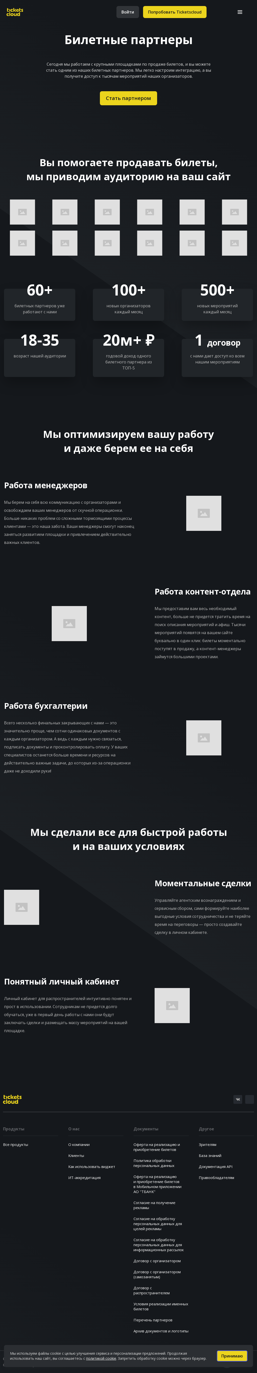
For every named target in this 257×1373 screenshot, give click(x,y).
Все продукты (15, 1144)
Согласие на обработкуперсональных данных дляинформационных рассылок (159, 1244)
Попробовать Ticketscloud (175, 12)
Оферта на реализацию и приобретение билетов (157, 1147)
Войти (127, 12)
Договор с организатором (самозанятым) (157, 1274)
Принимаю (232, 1356)
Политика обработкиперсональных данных (154, 1163)
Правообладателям (216, 1177)
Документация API (216, 1166)
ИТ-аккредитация (84, 1177)
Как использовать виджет (91, 1166)
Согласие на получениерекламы (154, 1205)
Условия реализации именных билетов (161, 1306)
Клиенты (76, 1155)
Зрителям (207, 1144)
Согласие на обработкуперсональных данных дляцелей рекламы (158, 1223)
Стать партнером (128, 98)
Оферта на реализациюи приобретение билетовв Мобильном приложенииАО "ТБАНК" (157, 1184)
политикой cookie (101, 1358)
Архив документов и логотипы (161, 1330)
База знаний (210, 1155)
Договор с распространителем (152, 1290)
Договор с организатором (157, 1260)
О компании (79, 1144)
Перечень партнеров (153, 1319)
